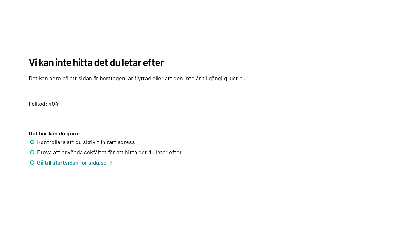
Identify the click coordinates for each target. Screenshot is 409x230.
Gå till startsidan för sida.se (72, 162)
